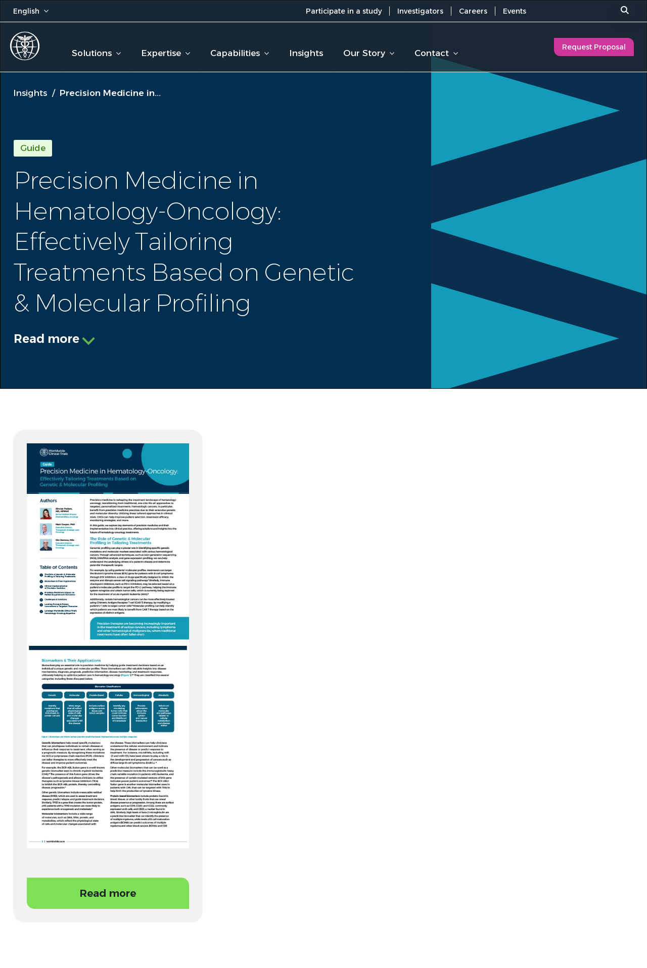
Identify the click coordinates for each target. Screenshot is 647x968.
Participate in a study (344, 11)
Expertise (165, 53)
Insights (306, 53)
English (31, 11)
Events (514, 11)
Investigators (420, 11)
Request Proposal (594, 47)
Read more (46, 339)
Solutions (96, 53)
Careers (473, 11)
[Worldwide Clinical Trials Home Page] (24, 46)
